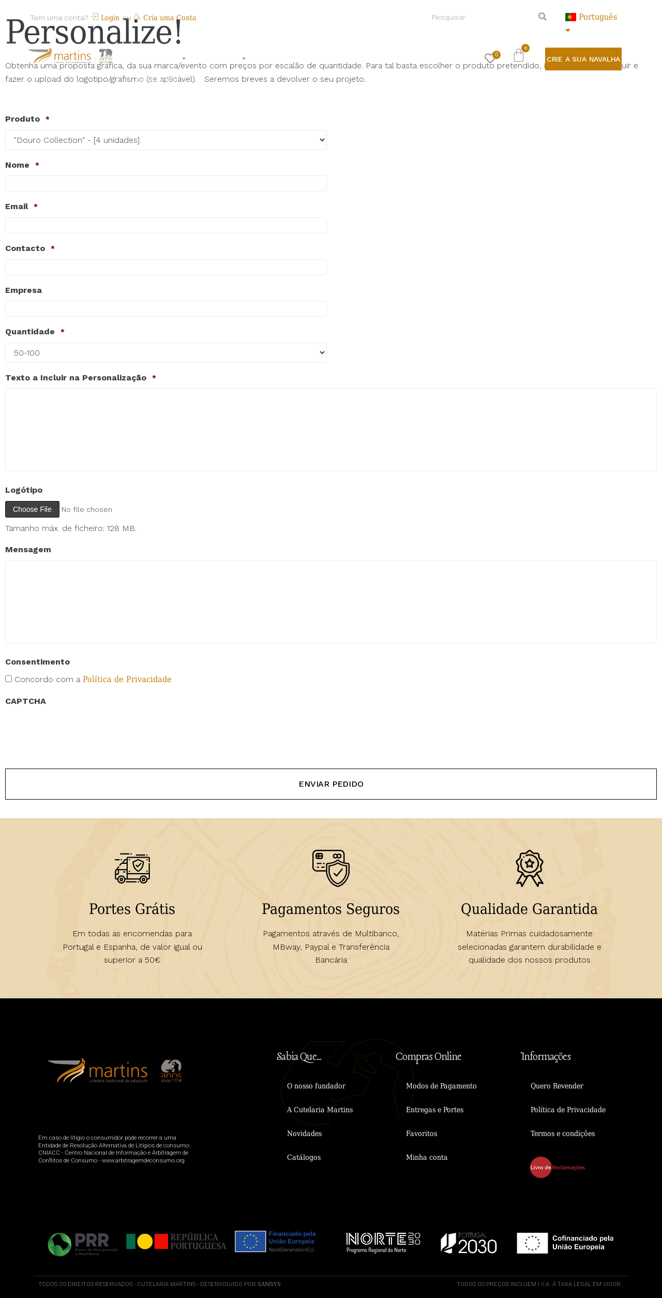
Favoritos (421, 1132)
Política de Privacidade (127, 679)
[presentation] (83, 732)
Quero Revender (557, 1085)
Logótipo (23, 490)
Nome (22, 165)
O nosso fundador (316, 1085)
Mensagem (28, 549)
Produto (27, 119)
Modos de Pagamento (441, 1085)
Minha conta (427, 1156)
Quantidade (35, 332)
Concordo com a (93, 679)
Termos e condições (563, 1132)
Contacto (30, 248)
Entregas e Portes (434, 1108)
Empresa (23, 290)
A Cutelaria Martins (320, 1108)
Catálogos (304, 1156)
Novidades (304, 1132)
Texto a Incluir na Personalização (80, 378)
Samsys (269, 1283)
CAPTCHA (25, 701)
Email (21, 206)
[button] (583, 59)
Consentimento (37, 662)
